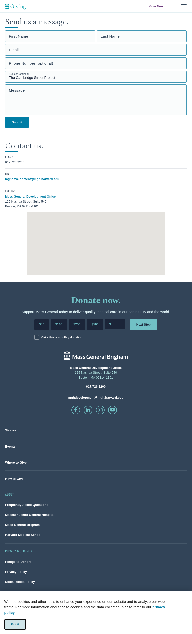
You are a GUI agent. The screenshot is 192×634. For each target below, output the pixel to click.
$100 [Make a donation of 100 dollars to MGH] (59, 324)
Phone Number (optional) (31, 63)
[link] (10, 430)
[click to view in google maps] (30, 196)
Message (17, 90)
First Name (18, 36)
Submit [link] (17, 122)
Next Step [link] (143, 324)
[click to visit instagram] (100, 410)
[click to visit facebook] (76, 410)
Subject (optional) (19, 74)
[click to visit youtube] (112, 410)
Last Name (110, 36)
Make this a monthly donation (61, 337)
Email (14, 50)
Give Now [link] (157, 6)
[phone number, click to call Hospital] (96, 386)
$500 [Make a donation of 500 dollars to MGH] (95, 324)
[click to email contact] (32, 179)
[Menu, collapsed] (184, 6)
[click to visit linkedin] (88, 410)
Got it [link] (15, 624)
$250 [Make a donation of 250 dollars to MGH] (77, 324)
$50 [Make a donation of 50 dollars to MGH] (41, 324)
